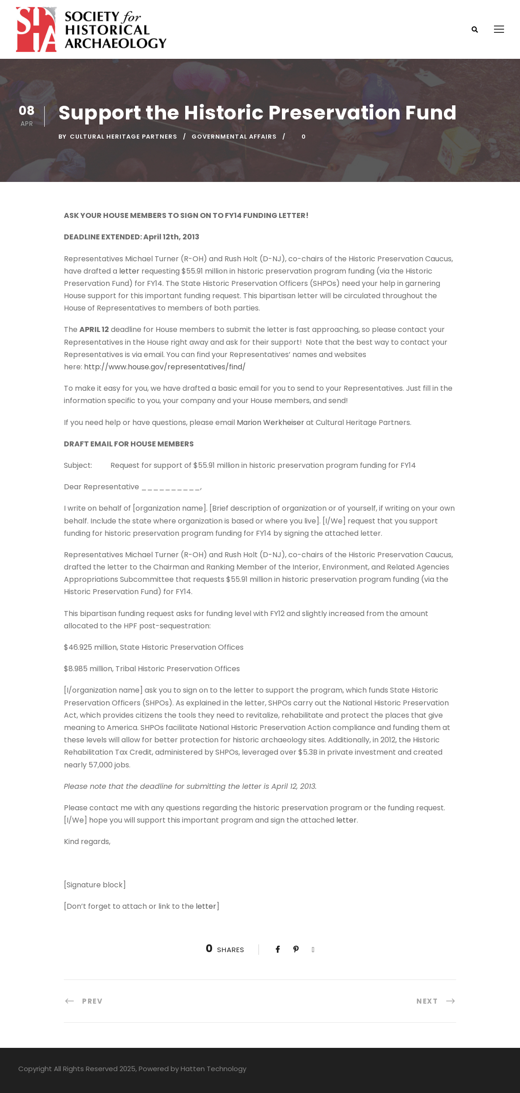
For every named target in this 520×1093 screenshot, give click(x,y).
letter (129, 271)
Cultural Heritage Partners (123, 136)
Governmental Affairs (234, 136)
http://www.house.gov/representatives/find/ (165, 367)
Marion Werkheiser (270, 422)
